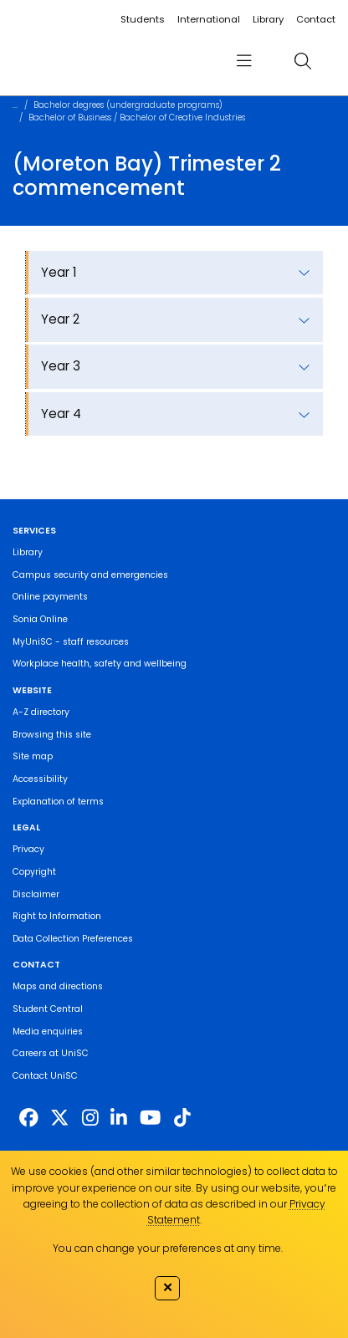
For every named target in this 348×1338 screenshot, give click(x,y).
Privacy (28, 849)
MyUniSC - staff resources (71, 642)
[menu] (244, 61)
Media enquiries (48, 1031)
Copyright (34, 872)
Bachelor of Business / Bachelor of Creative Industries (136, 117)
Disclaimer (36, 894)
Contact (315, 19)
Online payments (50, 596)
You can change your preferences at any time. (168, 1248)
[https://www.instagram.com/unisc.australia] (90, 1118)
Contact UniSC (45, 1076)
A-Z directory (41, 712)
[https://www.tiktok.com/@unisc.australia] (182, 1118)
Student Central (48, 1009)
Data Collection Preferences (73, 938)
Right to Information (57, 916)
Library (268, 19)
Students (142, 19)
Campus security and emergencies (90, 575)
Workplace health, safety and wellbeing (100, 663)
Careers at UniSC (51, 1053)
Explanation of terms (58, 801)
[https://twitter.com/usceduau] (59, 1118)
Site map (33, 756)
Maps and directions (58, 986)
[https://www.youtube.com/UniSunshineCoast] (150, 1118)
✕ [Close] (167, 1287)
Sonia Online (40, 619)
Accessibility (40, 779)
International (208, 19)
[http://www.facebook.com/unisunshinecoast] (28, 1118)
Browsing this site (52, 734)
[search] (303, 61)
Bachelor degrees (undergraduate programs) (128, 105)
